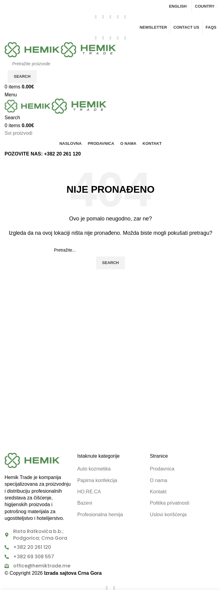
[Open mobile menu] (11, 94)
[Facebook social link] (96, 17)
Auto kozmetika (94, 468)
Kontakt (158, 491)
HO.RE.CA (89, 491)
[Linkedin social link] (118, 17)
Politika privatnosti (169, 503)
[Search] (110, 63)
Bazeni (84, 503)
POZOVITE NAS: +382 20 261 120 (43, 153)
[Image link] (32, 460)
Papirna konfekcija (97, 480)
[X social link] (103, 17)
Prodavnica (162, 468)
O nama (158, 480)
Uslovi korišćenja (168, 514)
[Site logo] (33, 49)
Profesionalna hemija (100, 514)
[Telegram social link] (125, 17)
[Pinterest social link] (110, 17)
